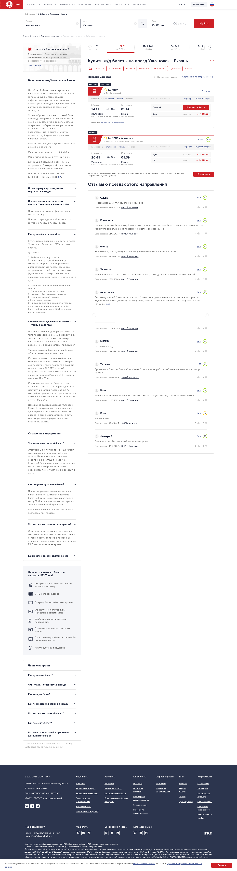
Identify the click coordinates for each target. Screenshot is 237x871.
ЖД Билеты (32, 4)
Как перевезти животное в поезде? (48, 703)
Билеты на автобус (113, 788)
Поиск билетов (30, 36)
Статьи (182, 797)
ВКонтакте (27, 806)
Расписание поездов (85, 788)
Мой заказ (80, 783)
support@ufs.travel (53, 798)
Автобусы (49, 4)
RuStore (89, 833)
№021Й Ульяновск (129, 208)
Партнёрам (203, 788)
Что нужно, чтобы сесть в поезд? (47, 684)
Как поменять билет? (40, 723)
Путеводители (186, 801)
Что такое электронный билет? (46, 713)
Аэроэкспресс (103, 4)
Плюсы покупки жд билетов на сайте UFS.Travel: (46, 574)
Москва (129, 99)
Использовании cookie (144, 863)
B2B (127, 4)
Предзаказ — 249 (196, 107)
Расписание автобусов (115, 793)
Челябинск (96, 99)
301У (115, 90)
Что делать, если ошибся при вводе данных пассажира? (48, 734)
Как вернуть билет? (39, 694)
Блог (117, 4)
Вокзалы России (83, 806)
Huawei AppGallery (83, 833)
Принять (222, 865)
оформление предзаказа (112, 123)
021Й (115, 138)
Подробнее (33, 65)
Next (207, 315)
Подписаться (204, 174)
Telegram (38, 806)
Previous (94, 315)
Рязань (120, 99)
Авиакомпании (140, 805)
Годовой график (203, 98)
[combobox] (52, 23)
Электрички (84, 4)
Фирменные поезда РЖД (87, 811)
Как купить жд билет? (40, 675)
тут (59, 177)
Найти (204, 23)
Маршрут (188, 98)
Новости (183, 783)
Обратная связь (205, 801)
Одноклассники (32, 806)
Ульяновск (109, 99)
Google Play (78, 833)
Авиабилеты (66, 4)
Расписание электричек (87, 793)
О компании (139, 4)
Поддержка (198, 4)
